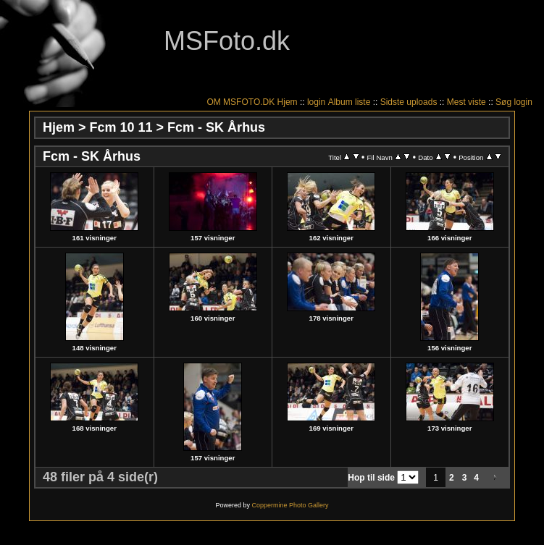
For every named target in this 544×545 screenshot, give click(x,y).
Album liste (349, 102)
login (316, 102)
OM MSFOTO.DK (240, 102)
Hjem (287, 102)
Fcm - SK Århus (216, 127)
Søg (503, 102)
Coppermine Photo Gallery (289, 505)
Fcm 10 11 (121, 127)
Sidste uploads (409, 102)
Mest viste (466, 102)
